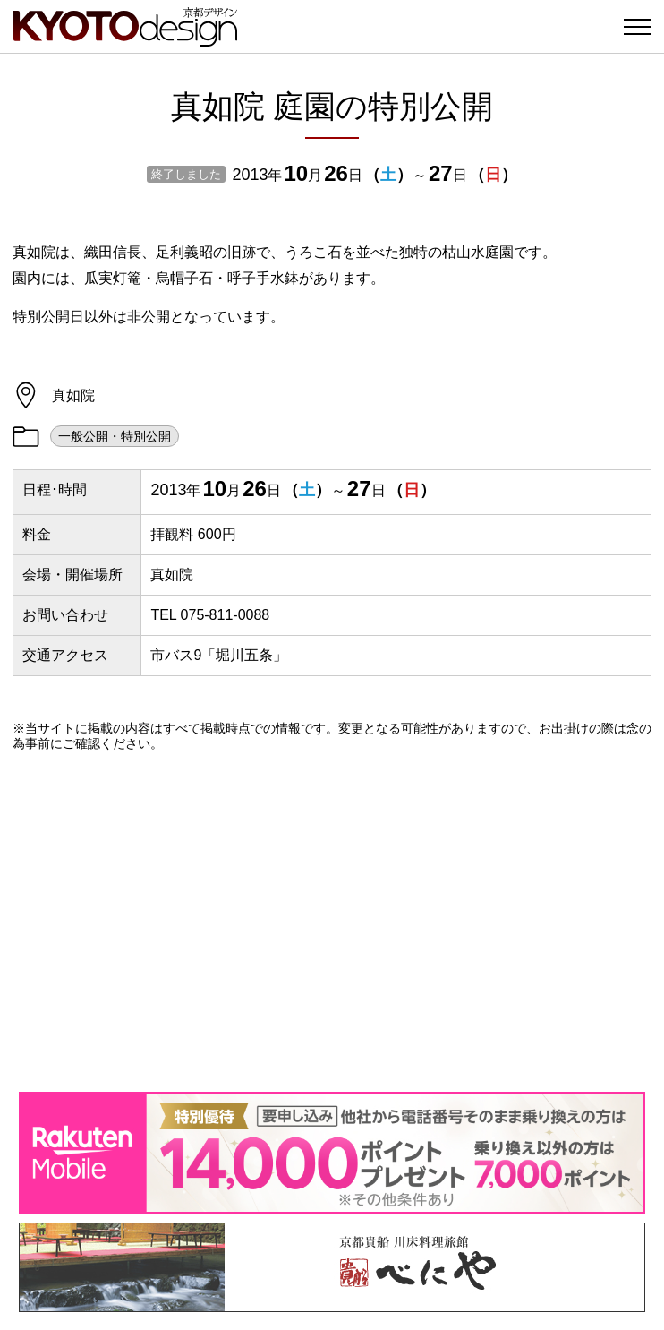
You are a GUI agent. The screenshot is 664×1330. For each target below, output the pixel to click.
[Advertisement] (332, 921)
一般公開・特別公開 (114, 436)
